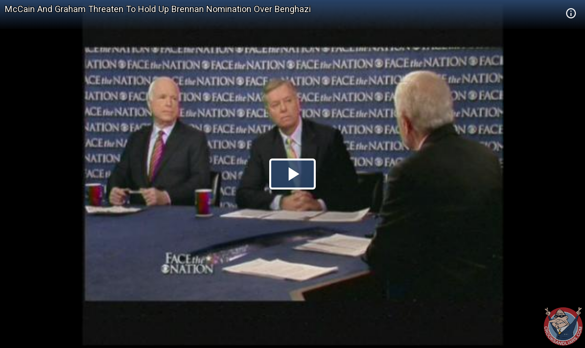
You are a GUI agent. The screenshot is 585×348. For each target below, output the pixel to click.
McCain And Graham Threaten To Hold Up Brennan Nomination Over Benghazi (158, 9)
